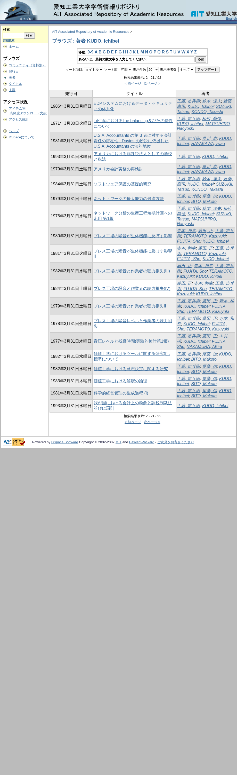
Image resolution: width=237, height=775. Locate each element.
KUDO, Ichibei (200, 106)
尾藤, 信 (209, 196)
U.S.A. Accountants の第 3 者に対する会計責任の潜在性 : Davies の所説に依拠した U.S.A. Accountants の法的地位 (133, 140)
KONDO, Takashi (207, 111)
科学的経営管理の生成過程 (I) (121, 393)
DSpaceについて (21, 137)
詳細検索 (8, 40)
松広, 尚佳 (211, 118)
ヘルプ (14, 131)
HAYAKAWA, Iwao (208, 143)
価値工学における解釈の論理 (120, 381)
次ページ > (152, 83)
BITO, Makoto (203, 201)
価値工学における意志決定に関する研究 (131, 369)
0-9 (90, 52)
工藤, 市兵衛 (188, 101)
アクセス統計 (19, 119)
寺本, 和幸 (186, 230)
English (231, 18)
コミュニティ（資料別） (27, 65)
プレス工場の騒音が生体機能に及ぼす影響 (133, 236)
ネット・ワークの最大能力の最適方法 (129, 198)
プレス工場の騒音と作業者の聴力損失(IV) (132, 288)
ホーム (14, 47)
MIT (118, 442)
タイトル (15, 84)
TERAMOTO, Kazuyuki (204, 236)
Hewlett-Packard (141, 442)
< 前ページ (133, 83)
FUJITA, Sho (188, 241)
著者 (12, 78)
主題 (12, 90)
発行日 (14, 71)
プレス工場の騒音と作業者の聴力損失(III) (132, 271)
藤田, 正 (205, 230)
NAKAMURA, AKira (204, 346)
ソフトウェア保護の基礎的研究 (122, 184)
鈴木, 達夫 (211, 101)
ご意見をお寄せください (175, 442)
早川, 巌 (209, 138)
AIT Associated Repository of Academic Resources (90, 32)
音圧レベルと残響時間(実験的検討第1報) (131, 341)
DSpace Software (64, 442)
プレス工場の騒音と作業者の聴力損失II (130, 306)
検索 (6, 29)
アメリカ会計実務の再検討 (118, 169)
